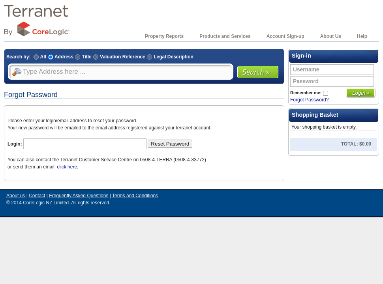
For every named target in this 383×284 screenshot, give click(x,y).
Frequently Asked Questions (78, 195)
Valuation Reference (118, 57)
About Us (330, 36)
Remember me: (309, 92)
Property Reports (164, 36)
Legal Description (169, 57)
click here (67, 167)
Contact (37, 195)
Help (362, 36)
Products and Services (224, 36)
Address (60, 57)
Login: (15, 144)
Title (82, 57)
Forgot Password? (309, 100)
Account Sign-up (285, 36)
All (39, 57)
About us (15, 195)
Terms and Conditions (135, 195)
